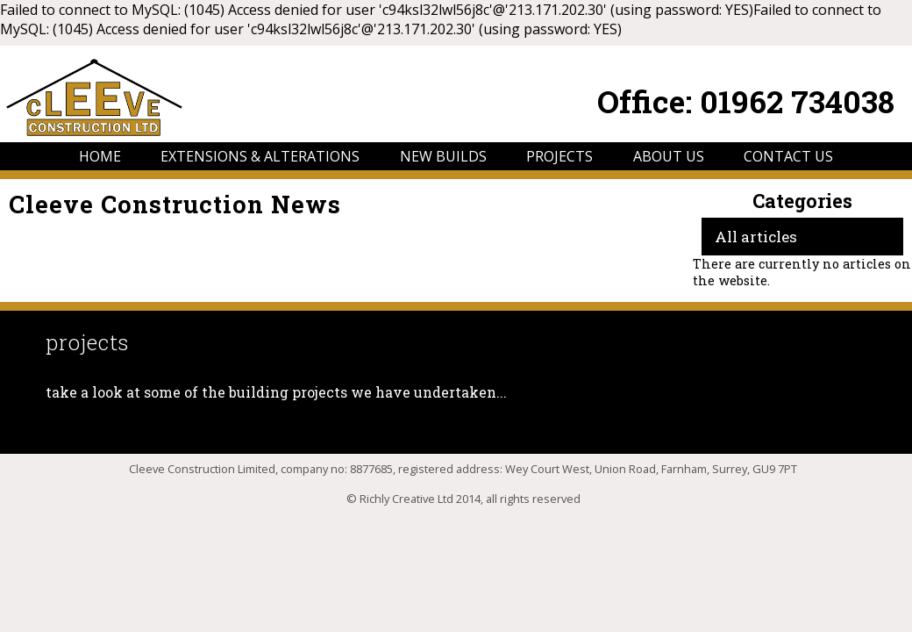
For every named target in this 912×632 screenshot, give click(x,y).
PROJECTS (559, 156)
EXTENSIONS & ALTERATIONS (260, 156)
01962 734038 (797, 101)
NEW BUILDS (443, 156)
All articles (756, 236)
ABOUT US (668, 156)
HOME (100, 156)
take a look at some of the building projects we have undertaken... (276, 392)
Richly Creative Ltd (406, 498)
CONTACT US (788, 156)
